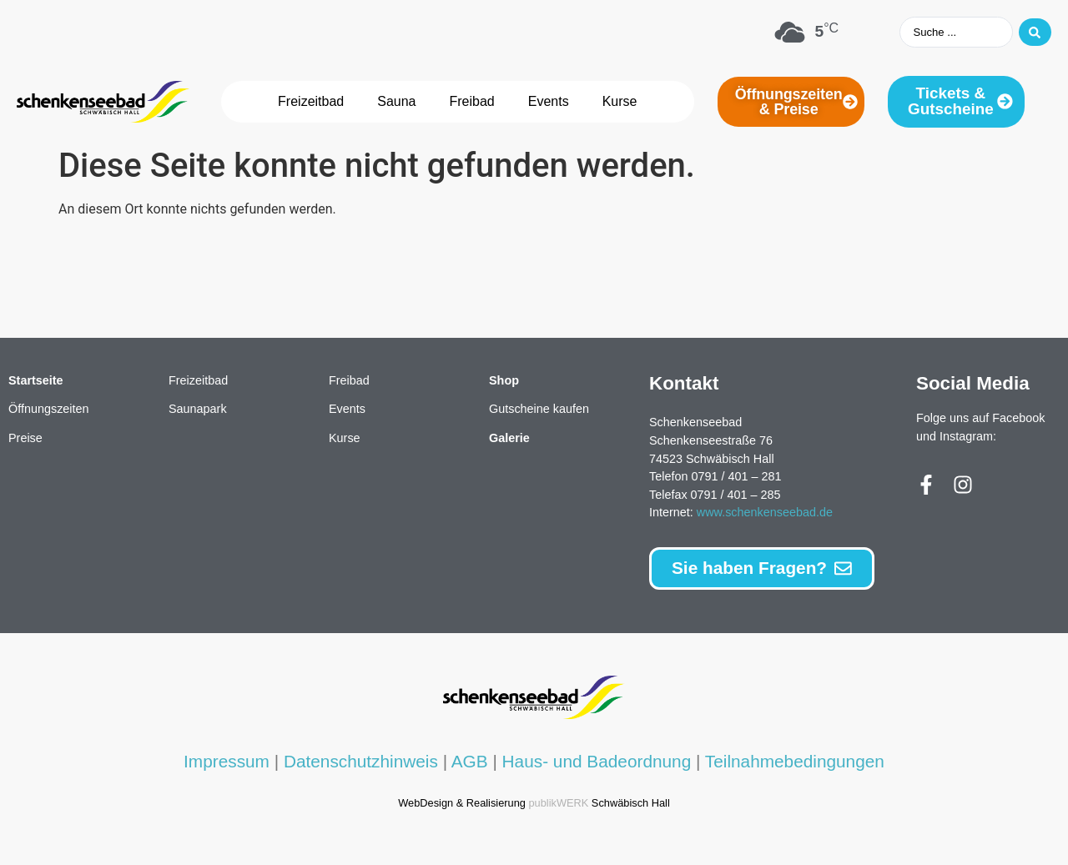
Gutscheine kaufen (539, 409)
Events (548, 102)
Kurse (619, 102)
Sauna (396, 102)
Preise (25, 438)
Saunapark (198, 409)
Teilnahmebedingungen (794, 762)
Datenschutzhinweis (361, 762)
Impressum (227, 762)
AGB (469, 762)
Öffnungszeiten (48, 409)
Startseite (35, 381)
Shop (504, 381)
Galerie (509, 438)
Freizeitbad (311, 102)
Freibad (472, 102)
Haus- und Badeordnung (597, 762)
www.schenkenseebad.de (765, 513)
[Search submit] (1033, 32)
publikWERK (558, 803)
